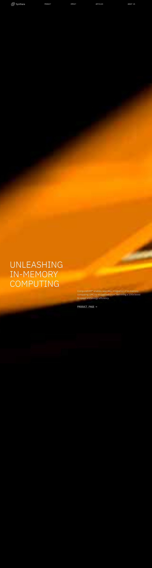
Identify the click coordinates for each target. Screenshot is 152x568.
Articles (99, 4)
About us (131, 4)
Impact (73, 4)
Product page (87, 306)
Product (48, 4)
